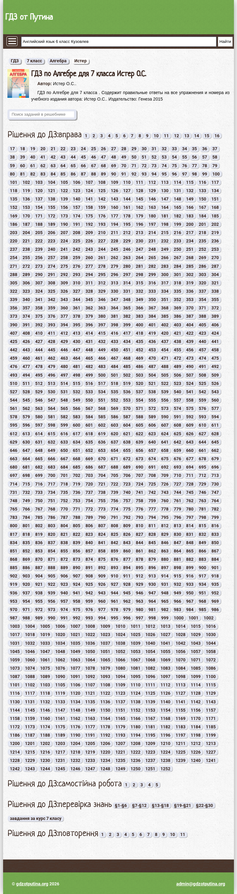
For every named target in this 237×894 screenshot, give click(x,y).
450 (114, 349)
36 (204, 148)
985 (202, 609)
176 (102, 215)
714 (13, 484)
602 (102, 425)
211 (114, 232)
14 (196, 135)
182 (177, 215)
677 (189, 458)
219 (215, 232)
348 (127, 299)
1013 (165, 626)
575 (189, 408)
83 (42, 174)
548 (64, 400)
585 (102, 416)
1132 (45, 701)
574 (177, 408)
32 (164, 148)
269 (202, 257)
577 (215, 408)
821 (64, 534)
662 (215, 450)
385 (164, 316)
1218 (75, 752)
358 (39, 307)
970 (13, 609)
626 (189, 433)
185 (215, 215)
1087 (15, 676)
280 (127, 266)
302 (189, 274)
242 (76, 249)
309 (64, 282)
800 (13, 525)
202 (215, 224)
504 (152, 375)
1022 (90, 634)
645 (215, 442)
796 (177, 517)
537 (139, 391)
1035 (75, 643)
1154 (165, 710)
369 (177, 307)
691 (152, 467)
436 (152, 341)
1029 (196, 634)
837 (51, 542)
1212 (196, 743)
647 (26, 450)
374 (26, 316)
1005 (45, 626)
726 (164, 484)
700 (51, 475)
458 (215, 349)
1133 (60, 701)
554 (139, 400)
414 (89, 333)
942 (89, 592)
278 (102, 266)
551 (102, 400)
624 (164, 433)
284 (177, 266)
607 (164, 425)
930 (152, 584)
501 (114, 375)
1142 (196, 701)
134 (215, 190)
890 (76, 567)
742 (152, 492)
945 (127, 592)
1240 (196, 760)
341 (39, 299)
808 (114, 525)
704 (102, 475)
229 (127, 240)
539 (164, 391)
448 (89, 349)
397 (102, 324)
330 (114, 291)
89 (103, 174)
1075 (45, 668)
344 (76, 299)
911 (127, 575)
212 (127, 232)
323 (26, 291)
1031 (15, 643)
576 (202, 408)
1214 (15, 752)
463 (64, 358)
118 (13, 190)
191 (76, 224)
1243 (30, 768)
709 (164, 475)
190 (64, 224)
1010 (120, 626)
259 (76, 257)
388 (202, 316)
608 (177, 425)
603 (114, 425)
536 (127, 391)
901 (215, 567)
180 (152, 215)
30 (144, 148)
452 (139, 349)
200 (189, 224)
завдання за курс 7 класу (35, 818)
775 (127, 509)
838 (64, 542)
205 (39, 232)
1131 (30, 701)
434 (127, 341)
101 (13, 182)
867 (215, 550)
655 (127, 450)
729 (202, 484)
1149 (90, 710)
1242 (15, 768)
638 (127, 442)
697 (13, 475)
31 (154, 148)
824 (102, 534)
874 (89, 559)
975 (76, 609)
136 (26, 199)
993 (89, 617)
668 (76, 458)
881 (177, 559)
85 (62, 174)
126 (114, 190)
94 (154, 174)
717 (51, 484)
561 (13, 408)
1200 (15, 743)
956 (51, 601)
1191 (90, 735)
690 (139, 467)
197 (152, 224)
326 (64, 291)
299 (152, 274)
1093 (105, 676)
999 (164, 617)
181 (164, 215)
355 (215, 299)
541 (189, 391)
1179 (120, 726)
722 (114, 484)
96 (174, 174)
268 (189, 257)
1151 (120, 710)
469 (139, 358)
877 (127, 559)
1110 (135, 684)
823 (89, 534)
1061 (45, 659)
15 (206, 135)
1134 (75, 701)
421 (177, 333)
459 (13, 358)
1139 (150, 701)
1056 (180, 651)
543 (215, 391)
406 (215, 324)
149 (189, 199)
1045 (15, 651)
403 (177, 324)
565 (64, 408)
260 (89, 257)
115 (189, 182)
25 (93, 148)
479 (51, 366)
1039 (135, 643)
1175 (60, 726)
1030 (211, 634)
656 (139, 450)
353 (189, 299)
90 (113, 174)
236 (215, 240)
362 (89, 307)
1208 (135, 743)
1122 (105, 693)
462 (51, 358)
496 (51, 375)
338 (215, 291)
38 (12, 157)
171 (39, 215)
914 (164, 575)
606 (152, 425)
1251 (150, 768)
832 (202, 534)
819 (39, 534)
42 (53, 157)
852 (26, 550)
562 (26, 408)
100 (216, 174)
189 (51, 224)
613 (26, 433)
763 (202, 500)
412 (64, 333)
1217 (60, 752)
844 (139, 542)
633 (64, 442)
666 (51, 458)
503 (139, 375)
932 (177, 584)
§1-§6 (121, 805)
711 (189, 475)
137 (39, 199)
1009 (105, 626)
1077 (75, 668)
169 (13, 215)
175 (89, 215)
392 (39, 324)
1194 (135, 735)
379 (89, 316)
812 (164, 525)
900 (202, 567)
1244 (45, 768)
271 (13, 266)
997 (139, 617)
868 (13, 559)
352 (177, 299)
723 (127, 484)
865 (189, 550)
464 (76, 358)
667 (64, 458)
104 (51, 182)
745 (189, 492)
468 (127, 358)
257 (51, 257)
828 (152, 534)
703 (89, 475)
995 (114, 617)
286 (202, 266)
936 (13, 592)
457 (202, 349)
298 (139, 274)
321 (215, 282)
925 (89, 584)
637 (114, 442)
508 (202, 375)
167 (202, 207)
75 (174, 165)
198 (164, 224)
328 (89, 291)
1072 (211, 659)
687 (102, 467)
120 (39, 190)
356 (13, 307)
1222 (135, 752)
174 (76, 215)
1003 (15, 626)
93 (144, 174)
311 (89, 282)
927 (114, 584)
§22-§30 (204, 805)
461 (39, 358)
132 (189, 190)
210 (102, 232)
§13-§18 (160, 805)
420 (164, 333)
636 (102, 442)
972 (39, 609)
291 (51, 274)
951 (202, 592)
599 (64, 425)
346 (102, 299)
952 (215, 592)
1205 (90, 743)
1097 (165, 676)
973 (51, 609)
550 (89, 400)
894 (127, 567)
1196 (165, 735)
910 (114, 575)
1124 (135, 693)
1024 (120, 634)
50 (133, 157)
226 (89, 240)
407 (13, 333)
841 (102, 542)
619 (102, 433)
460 (26, 358)
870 (39, 559)
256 (39, 257)
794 (152, 517)
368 (164, 307)
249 (164, 249)
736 (76, 492)
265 (152, 257)
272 (26, 266)
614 (39, 433)
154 (39, 207)
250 (177, 249)
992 (76, 617)
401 (152, 324)
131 (177, 190)
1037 (105, 643)
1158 (15, 718)
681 (26, 467)
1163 (90, 718)
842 (114, 542)
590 (164, 416)
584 (89, 416)
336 (189, 291)
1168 (165, 718)
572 (152, 408)
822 (76, 534)
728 (189, 484)
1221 (120, 752)
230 (139, 240)
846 (164, 542)
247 (139, 249)
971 (26, 609)
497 (64, 375)
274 (51, 266)
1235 (120, 760)
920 (26, 584)
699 (39, 475)
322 (13, 291)
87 (83, 174)
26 (103, 148)
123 (76, 190)
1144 (15, 710)
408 (26, 333)
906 (64, 575)
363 (102, 307)
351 (164, 299)
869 (26, 559)
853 (39, 550)
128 (139, 190)
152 (13, 207)
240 (51, 249)
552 (114, 400)
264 (139, 257)
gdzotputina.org (32, 884)
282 (152, 266)
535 (114, 391)
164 (164, 207)
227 (102, 240)
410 (39, 333)
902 (13, 575)
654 (114, 450)
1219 (90, 752)
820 (51, 534)
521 (152, 383)
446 (64, 349)
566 (76, 408)
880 (164, 559)
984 (189, 609)
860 (127, 550)
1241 (211, 760)
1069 (165, 659)
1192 (105, 735)
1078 (90, 668)
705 (114, 475)
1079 (105, 668)
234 (189, 240)
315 (139, 282)
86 (73, 174)
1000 (179, 617)
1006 (60, 626)
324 (39, 291)
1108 (105, 684)
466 (102, 358)
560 (215, 400)
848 (189, 542)
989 (39, 617)
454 (164, 349)
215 (164, 232)
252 (202, 249)
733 (39, 492)
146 (152, 199)
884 (215, 559)
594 (215, 416)
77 (194, 165)
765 (13, 509)
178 (127, 215)
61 (32, 165)
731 (13, 492)
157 (76, 207)
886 (26, 567)
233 (177, 240)
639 (139, 442)
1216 (45, 752)
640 (152, 442)
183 (189, 215)
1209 (150, 743)
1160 (45, 718)
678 (202, 458)
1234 (105, 760)
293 (76, 274)
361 (76, 307)
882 (189, 559)
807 (102, 525)
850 (215, 542)
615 (51, 433)
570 (127, 408)
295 (102, 274)
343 (64, 299)
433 (114, 341)
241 (64, 249)
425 (13, 341)
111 (139, 182)
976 (89, 609)
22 (62, 148)
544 (13, 400)
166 (189, 207)
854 (51, 550)
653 (102, 450)
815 (202, 525)
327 (76, 291)
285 (189, 266)
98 (194, 174)
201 (202, 224)
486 (139, 366)
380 (102, 316)
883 (202, 559)
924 (76, 584)
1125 (150, 693)
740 (127, 492)
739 (114, 492)
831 (189, 534)
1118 (45, 693)
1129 (211, 693)
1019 (45, 634)
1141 (180, 701)
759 (152, 500)
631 (39, 442)
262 (114, 257)
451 (127, 349)
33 (174, 148)
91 (123, 174)
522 (164, 383)
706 (127, 475)
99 (204, 174)
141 (89, 199)
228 (114, 240)
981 (152, 609)
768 (51, 509)
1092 (90, 676)
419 (152, 333)
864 (177, 550)
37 (214, 148)
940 (64, 592)
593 (202, 416)
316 (152, 282)
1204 (75, 743)
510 (13, 383)
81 (22, 174)
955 (39, 601)
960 (102, 601)
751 (51, 500)
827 (139, 534)
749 (26, 500)
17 (12, 148)
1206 (105, 743)
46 (93, 157)
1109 (120, 684)
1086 (211, 668)
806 (89, 525)
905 (51, 575)
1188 (45, 735)
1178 (105, 726)
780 (189, 509)
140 (76, 199)
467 (114, 358)
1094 (120, 676)
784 (26, 517)
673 (139, 458)
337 (202, 291)
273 (39, 266)
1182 (165, 726)
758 (139, 500)
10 (156, 135)
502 (127, 375)
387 (189, 316)
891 (89, 567)
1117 (30, 693)
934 (202, 584)
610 (202, 425)
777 (152, 509)
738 (102, 492)
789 (89, 517)
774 (114, 509)
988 (26, 617)
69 (113, 165)
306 (26, 282)
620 (114, 433)
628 (215, 433)
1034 (60, 643)
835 (26, 542)
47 (103, 157)
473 (189, 358)
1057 (196, 651)
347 (114, 299)
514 (64, 383)
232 (164, 240)
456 (189, 349)
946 (139, 592)
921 (39, 584)
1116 (15, 693)
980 (139, 609)
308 (51, 282)
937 (26, 592)
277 (89, 266)
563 (39, 408)
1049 (75, 651)
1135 (90, 701)
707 (139, 475)
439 (189, 341)
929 (139, 584)
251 (189, 249)
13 (186, 135)
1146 (45, 710)
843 (127, 542)
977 (102, 609)
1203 (60, 743)
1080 (120, 668)
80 (12, 174)
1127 (180, 693)
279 (114, 266)
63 (53, 165)
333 (152, 291)
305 (13, 282)
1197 (180, 735)
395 (76, 324)
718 (64, 484)
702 (76, 475)
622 (139, 433)
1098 (180, 676)
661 (202, 450)
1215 (30, 752)
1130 (15, 701)
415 (102, 333)
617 (76, 433)
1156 (196, 710)
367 (152, 307)
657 (152, 450)
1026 (150, 634)
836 (39, 542)
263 (127, 257)
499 (89, 375)
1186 (15, 735)
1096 (150, 676)
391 (26, 324)
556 (164, 400)
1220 (105, 752)
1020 (60, 634)
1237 (150, 760)
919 (13, 584)
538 (152, 391)
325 (51, 291)
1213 (211, 743)
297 (127, 274)
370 (189, 307)
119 (26, 190)
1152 (135, 710)
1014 (180, 626)
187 (26, 224)
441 (215, 341)
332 (139, 291)
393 (51, 324)
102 (26, 182)
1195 (150, 735)
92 (133, 174)
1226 (196, 752)
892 (102, 567)
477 (26, 366)
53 (164, 157)
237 (13, 249)
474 (202, 358)
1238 (165, 760)
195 (127, 224)
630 (26, 442)
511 (26, 383)
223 (51, 240)
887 (39, 567)
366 (139, 307)
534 (102, 391)
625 (177, 433)
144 (127, 199)
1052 (120, 651)
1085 (196, 668)
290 (39, 274)
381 (114, 316)
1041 (165, 643)
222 (39, 240)
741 (139, 492)
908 (89, 575)
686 (89, 467)
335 (177, 291)
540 (177, 391)
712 (202, 475)
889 (64, 567)
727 (177, 484)
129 (152, 190)
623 (152, 433)
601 (89, 425)
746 (202, 492)
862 (152, 550)
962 (127, 601)
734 (51, 492)
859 (114, 550)
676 (177, 458)
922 (51, 584)
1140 (165, 701)
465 (89, 358)
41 (42, 157)
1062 (60, 659)
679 (215, 458)
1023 (105, 634)
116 (202, 182)
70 (123, 165)
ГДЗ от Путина (29, 16)
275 (64, 266)
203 (13, 232)
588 (139, 416)
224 (64, 240)
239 (39, 249)
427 (39, 341)
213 (139, 232)
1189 (60, 735)
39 (22, 157)
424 (215, 333)
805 (76, 525)
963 (139, 601)
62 (42, 165)
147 (164, 199)
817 (13, 534)
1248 (105, 768)
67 (93, 165)
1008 (90, 626)
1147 (60, 710)
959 (89, 601)
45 (83, 157)
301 (177, 274)
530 (51, 391)
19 (32, 148)
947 (152, 592)
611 (215, 425)
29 (133, 148)
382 (127, 316)
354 (202, 299)
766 (26, 509)
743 (164, 492)
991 (64, 617)
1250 (135, 768)
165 (177, 207)
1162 (75, 718)
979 (127, 609)
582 (64, 416)
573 (164, 408)
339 (13, 299)
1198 (196, 735)
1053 (135, 651)
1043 (196, 643)
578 (13, 416)
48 (113, 157)
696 (215, 467)
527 (13, 391)
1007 (75, 626)
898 (177, 567)
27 (113, 148)
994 (102, 617)
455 (177, 349)
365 (127, 307)
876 (114, 559)
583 (76, 416)
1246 (75, 768)
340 (26, 299)
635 (89, 442)
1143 (211, 701)
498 (76, 375)
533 (89, 391)
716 (39, 484)
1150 (105, 710)
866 (202, 550)
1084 (180, 668)
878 (139, 559)
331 (127, 291)
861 (139, 550)
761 (177, 500)
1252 (165, 768)
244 (102, 249)
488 (164, 366)
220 (13, 240)
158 (89, 207)
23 (73, 148)
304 (215, 274)
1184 (196, 726)
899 (189, 567)
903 (26, 575)
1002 (209, 617)
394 (64, 324)
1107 (90, 684)
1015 (196, 626)
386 (177, 316)
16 (216, 135)
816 (215, 525)
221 (26, 240)
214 (152, 232)
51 (144, 157)
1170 (196, 718)
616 (64, 433)
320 (202, 282)
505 (164, 375)
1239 (180, 760)
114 (177, 182)
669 (89, 458)
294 (89, 274)
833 (215, 534)
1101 (15, 684)
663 (13, 458)
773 (102, 509)
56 (194, 157)
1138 (135, 701)
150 (202, 199)
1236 (135, 760)
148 (177, 199)
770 (64, 509)
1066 (120, 659)
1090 (60, 676)
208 (76, 232)
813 (177, 525)
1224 (165, 752)
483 (102, 366)
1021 (75, 634)
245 (114, 249)
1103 (45, 684)
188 (39, 224)
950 (189, 592)
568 (102, 408)
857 (89, 550)
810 (139, 525)
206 (51, 232)
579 (26, 416)
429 (64, 341)
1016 (211, 626)
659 (177, 450)
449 (102, 349)
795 (164, 517)
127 (127, 190)
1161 (60, 718)
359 (51, 307)
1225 (180, 752)
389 (215, 316)
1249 (120, 768)
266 (164, 257)
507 (189, 375)
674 (152, 458)
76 (184, 165)
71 (133, 165)
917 (202, 575)
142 (102, 199)
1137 (120, 701)
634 (76, 442)
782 (215, 509)
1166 (135, 718)
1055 (165, 651)
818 (26, 534)
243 (89, 249)
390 (13, 324)
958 (76, 601)
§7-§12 (139, 805)
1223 (150, 752)
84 (53, 174)
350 (152, 299)
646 (13, 450)
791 (114, 517)
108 (102, 182)
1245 (60, 768)
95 (164, 174)
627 (202, 433)
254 (13, 257)
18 (22, 148)
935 (215, 584)
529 (39, 391)
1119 (60, 693)
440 (202, 341)
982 (164, 609)
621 (127, 433)
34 (184, 148)
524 (189, 383)
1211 (180, 743)
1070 (180, 659)
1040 (150, 643)
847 (177, 542)
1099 (196, 676)
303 (202, 274)
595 (13, 425)
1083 (165, 668)
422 (189, 333)
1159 (30, 718)
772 (89, 509)
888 (51, 567)
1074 (30, 668)
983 (177, 609)
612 (13, 433)
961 (114, 601)
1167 (150, 718)
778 (164, 509)
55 (184, 157)
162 (139, 207)
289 (26, 274)
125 (102, 190)
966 (177, 601)
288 (13, 274)
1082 (150, 668)
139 (64, 199)
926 (102, 584)
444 (39, 349)
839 (76, 542)
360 (64, 307)
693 (177, 467)
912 (139, 575)
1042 (180, 643)
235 (202, 240)
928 (127, 584)
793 (139, 517)
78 (204, 165)
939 (51, 592)
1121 (90, 693)
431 (89, 341)
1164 (105, 718)
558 (189, 400)
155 (51, 207)
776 (139, 509)
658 (164, 450)
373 (13, 316)
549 (76, 400)
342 (51, 299)
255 (26, 257)
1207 (120, 743)
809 (127, 525)
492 (215, 366)
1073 (15, 668)
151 (215, 199)
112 (152, 182)
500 (102, 375)
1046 (30, 651)
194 (114, 224)
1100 (211, 676)
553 (127, 400)
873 (76, 559)
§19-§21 (182, 805)
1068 (150, 659)
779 (177, 509)
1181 (150, 726)
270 (215, 257)
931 (164, 584)
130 (164, 190)
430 (76, 341)
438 (177, 341)
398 (114, 324)
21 (53, 148)
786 (51, 517)
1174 (45, 726)
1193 (120, 735)
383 (139, 316)
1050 (90, 651)
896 (152, 567)
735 (64, 492)
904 (39, 575)
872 (64, 559)
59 (12, 165)
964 (152, 601)
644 (202, 442)
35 (194, 148)
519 (127, 383)
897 (164, 567)
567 (89, 408)
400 (139, 324)
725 (152, 484)
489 (177, 366)
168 (215, 207)
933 (189, 584)
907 (76, 575)
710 (177, 475)
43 (62, 157)
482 (89, 366)
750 (39, 500)
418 (139, 333)
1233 (90, 760)
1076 (60, 668)
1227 (211, 752)
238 (26, 249)
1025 (135, 634)
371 (202, 307)
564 (51, 408)
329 (102, 291)
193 (102, 224)
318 (177, 282)
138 (51, 199)
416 (114, 333)
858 (102, 550)
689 (127, 467)
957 (64, 601)
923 (64, 584)
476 (13, 366)
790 (102, 517)
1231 (60, 760)
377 (64, 316)
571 (139, 408)
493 (13, 375)
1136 (105, 701)
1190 (75, 735)
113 (164, 182)
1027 (165, 634)
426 (26, 341)
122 (64, 190)
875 (102, 559)
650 (64, 450)
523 (177, 383)
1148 (75, 710)
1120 (75, 693)
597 (39, 425)
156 (64, 207)
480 (64, 366)
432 (102, 341)
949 (177, 592)
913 (152, 575)
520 (139, 383)
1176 (75, 726)
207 (64, 232)
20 (42, 148)
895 (139, 567)
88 (93, 174)
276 (76, 266)
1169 (180, 718)
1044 (211, 643)
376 (51, 316)
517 (102, 383)
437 (164, 341)
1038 (120, 643)
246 (127, 249)
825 (114, 534)
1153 (150, 710)
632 (51, 442)
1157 (211, 710)
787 (64, 517)
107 (89, 182)
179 (139, 215)
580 (39, 416)
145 (139, 199)
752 (64, 500)
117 (215, 182)
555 (152, 400)
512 (39, 383)
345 (89, 299)
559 (202, 400)
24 (83, 148)
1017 (15, 634)
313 (114, 282)
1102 (30, 684)
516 (89, 383)
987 (13, 617)
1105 (60, 684)
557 (177, 400)
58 (214, 157)
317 (164, 282)
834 (13, 542)
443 (26, 349)
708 (152, 475)
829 (164, 534)
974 (64, 609)
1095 (135, 676)
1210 (165, 743)
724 (139, 484)
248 (152, 249)
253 (215, 249)
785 (39, 517)
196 (139, 224)
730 (215, 484)
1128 (196, 693)
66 (83, 165)
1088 (30, 676)
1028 (180, 634)
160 (114, 207)
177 (114, 215)
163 (152, 207)
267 (177, 257)
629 (13, 442)
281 (139, 266)
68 (103, 165)
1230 (45, 760)
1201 (30, 743)
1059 (15, 659)
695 (202, 467)
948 (164, 592)
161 (127, 207)
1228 (15, 760)
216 (177, 232)
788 (76, 517)
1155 (180, 710)
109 (114, 182)
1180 (135, 726)
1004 (30, 626)
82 (32, 174)
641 (164, 442)
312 (102, 282)
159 (102, 207)
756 (114, 500)
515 (76, 383)
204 (26, 232)
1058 (211, 651)
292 (64, 274)
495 (39, 375)
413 (76, 333)
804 (64, 525)
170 (26, 215)
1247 (90, 768)
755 (102, 500)
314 (127, 282)
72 (144, 165)
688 (114, 467)
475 (215, 358)
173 (64, 215)
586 (114, 416)
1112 (165, 684)
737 (89, 492)
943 (102, 592)
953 (13, 601)
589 (152, 416)
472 (177, 358)
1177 (90, 726)
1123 (120, 693)
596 (26, 425)
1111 (150, 684)
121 (51, 190)
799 (215, 517)
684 (64, 467)
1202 (45, 743)
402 (164, 324)
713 (215, 475)
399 (127, 324)
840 (89, 542)
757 (127, 500)
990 (51, 617)
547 (51, 400)
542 (202, 391)
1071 (196, 659)
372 (215, 307)
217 (189, 232)
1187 (30, 735)
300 (164, 274)
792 (127, 517)
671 (114, 458)
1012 (150, 626)
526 (215, 383)
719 (76, 484)
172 (51, 215)
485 (127, 366)
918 (215, 575)
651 (76, 450)
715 (26, 484)
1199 (211, 735)
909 (102, 575)
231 (152, 240)
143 (114, 199)
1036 (90, 643)
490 (189, 366)
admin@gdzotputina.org (200, 884)
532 (76, 391)
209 (89, 232)
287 (215, 266)
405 (202, 324)
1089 (45, 676)
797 (189, 517)
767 (39, 509)
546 (39, 400)
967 (189, 601)
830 (177, 534)
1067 (135, 659)
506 (177, 375)
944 (114, 592)
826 (127, 534)
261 (102, 257)
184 (202, 215)
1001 (193, 617)
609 (189, 425)
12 (176, 135)
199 (177, 224)
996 (127, 617)
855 (64, 550)
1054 (150, 651)
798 (202, 517)
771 (76, 509)
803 (51, 525)
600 (76, 425)
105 (64, 182)
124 (89, 190)
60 (22, 165)
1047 (45, 651)
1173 (30, 726)
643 (189, 442)
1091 (75, 676)
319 (189, 282)
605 (139, 425)
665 (39, 458)
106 (76, 182)
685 (76, 467)
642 (177, 442)
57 (204, 157)
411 (51, 333)
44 (73, 157)
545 (26, 400)
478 (39, 366)
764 (215, 500)
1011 (135, 626)
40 (32, 157)
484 (114, 366)
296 (114, 274)
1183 (180, 726)
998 (152, 617)
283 (164, 266)
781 (202, 509)
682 (39, 467)
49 (123, 157)
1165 (120, 718)
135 (13, 199)
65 (73, 165)
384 (152, 316)
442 (13, 349)
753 (76, 500)
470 (152, 358)
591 (177, 416)
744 (177, 492)
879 (152, 559)
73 (154, 165)
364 (114, 307)
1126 (165, 693)
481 (76, 366)
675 (164, 458)
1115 (211, 684)
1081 (135, 668)
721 (102, 484)
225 (76, 240)
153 (26, 207)
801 (26, 525)
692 (164, 467)
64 (62, 165)
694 (189, 467)
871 (51, 559)
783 (13, 517)
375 (39, 316)
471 (164, 358)
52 (154, 157)
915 (177, 575)
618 (89, 433)
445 (51, 349)
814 (189, 525)
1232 (75, 760)
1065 (105, 659)
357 (26, 307)
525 (202, 383)
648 (39, 450)
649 (51, 450)
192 (89, 224)
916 (189, 575)
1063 (75, 659)
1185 (211, 726)
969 (215, 601)
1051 (105, 651)
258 (64, 257)
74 (164, 165)
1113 (180, 684)
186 (13, 224)
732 (26, 492)
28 (123, 148)
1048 (60, 651)
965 (164, 601)
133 (202, 190)
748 (13, 500)
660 (189, 450)
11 (166, 135)
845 (152, 542)
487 (152, 366)
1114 (196, 684)
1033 (45, 643)
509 (215, 375)
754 (89, 500)
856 (76, 550)
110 (127, 182)
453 (152, 349)
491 (202, 366)
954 (26, 601)
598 (51, 425)
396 (89, 324)
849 (202, 542)
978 (114, 609)
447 (76, 349)
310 (76, 282)
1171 (211, 718)
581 (51, 416)
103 (39, 182)
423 (202, 333)
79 (214, 165)
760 (164, 500)
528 (26, 391)
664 (26, 458)
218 (202, 232)
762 (189, 500)
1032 (30, 643)
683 (51, 467)
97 (184, 174)
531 (64, 391)
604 (127, 425)
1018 (30, 634)
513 (51, 383)
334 (164, 291)
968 (202, 601)
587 (127, 416)
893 (114, 567)
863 (164, 550)
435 (139, 341)
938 (39, 592)
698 (26, 475)
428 (51, 341)
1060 (30, 659)
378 (76, 316)
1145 (30, 710)
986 (215, 609)
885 (13, 567)
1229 (30, 760)
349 (139, 299)
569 (114, 408)
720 (89, 484)
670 (102, 458)
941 (76, 592)
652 (89, 450)
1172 (15, 726)
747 (215, 492)
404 (189, 324)
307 (39, 282)
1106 (75, 684)
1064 (90, 659)
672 (127, 458)
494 (26, 375)
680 (13, 467)
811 (152, 525)
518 (114, 383)
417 (127, 333)
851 (13, 550)
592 (189, 416)
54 (174, 157)
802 (39, 525)
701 (64, 475)
